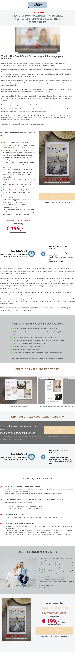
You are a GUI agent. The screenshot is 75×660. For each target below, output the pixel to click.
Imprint (40, 658)
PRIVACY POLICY (46, 658)
